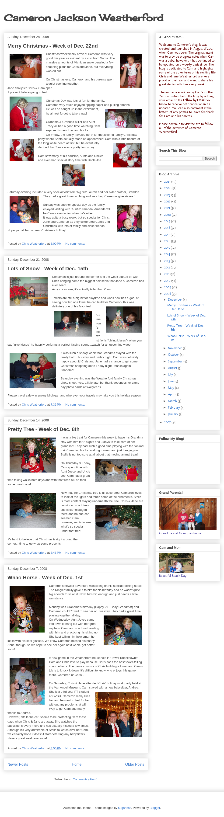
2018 (167, 228)
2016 (167, 241)
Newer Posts (17, 764)
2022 (167, 201)
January (173, 414)
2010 (167, 281)
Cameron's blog (187, 45)
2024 (168, 188)
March (173, 401)
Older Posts (134, 764)
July (171, 374)
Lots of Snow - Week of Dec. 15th (47, 268)
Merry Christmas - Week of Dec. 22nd (52, 46)
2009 (168, 287)
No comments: (75, 243)
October (174, 355)
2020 (168, 215)
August (173, 368)
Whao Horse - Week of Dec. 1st (45, 578)
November (175, 348)
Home (77, 764)
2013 (167, 261)
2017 (167, 234)
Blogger (155, 808)
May (171, 388)
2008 (168, 294)
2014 (167, 254)
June (171, 381)
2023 (167, 195)
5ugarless (124, 808)
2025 (167, 182)
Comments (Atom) (85, 779)
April (171, 394)
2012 (167, 267)
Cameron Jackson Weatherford (83, 18)
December (175, 300)
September (175, 361)
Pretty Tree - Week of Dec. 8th (43, 429)
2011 (167, 274)
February (174, 408)
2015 (167, 248)
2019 (167, 221)
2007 (168, 422)
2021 (167, 208)
